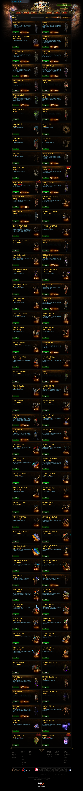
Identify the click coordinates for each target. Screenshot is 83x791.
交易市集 (57, 751)
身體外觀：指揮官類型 (19, 357)
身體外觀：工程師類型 (48, 488)
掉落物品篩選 (23, 762)
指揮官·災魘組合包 (47, 342)
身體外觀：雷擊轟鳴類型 (49, 458)
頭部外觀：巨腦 (17, 720)
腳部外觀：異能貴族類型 (20, 284)
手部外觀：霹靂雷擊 (48, 633)
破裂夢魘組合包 (47, 22)
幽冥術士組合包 (17, 211)
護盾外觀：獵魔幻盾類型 (20, 531)
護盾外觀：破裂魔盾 (18, 662)
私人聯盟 (65, 762)
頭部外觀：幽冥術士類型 (49, 211)
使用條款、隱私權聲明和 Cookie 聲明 (41, 779)
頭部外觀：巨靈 (17, 124)
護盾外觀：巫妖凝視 (18, 109)
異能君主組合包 (47, 255)
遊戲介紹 (23, 751)
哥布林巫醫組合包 (18, 51)
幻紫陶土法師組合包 (48, 182)
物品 (21, 761)
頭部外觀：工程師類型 (19, 502)
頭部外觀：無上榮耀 (48, 589)
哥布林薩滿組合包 (47, 37)
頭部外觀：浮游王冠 (48, 648)
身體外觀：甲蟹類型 (48, 313)
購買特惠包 (66, 752)
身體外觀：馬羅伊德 (48, 706)
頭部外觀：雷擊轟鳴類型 (20, 473)
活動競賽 (49, 751)
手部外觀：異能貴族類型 (49, 269)
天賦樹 (22, 756)
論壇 (30, 751)
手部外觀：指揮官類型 (48, 357)
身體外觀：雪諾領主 (48, 386)
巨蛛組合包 (45, 575)
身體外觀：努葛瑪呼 (48, 619)
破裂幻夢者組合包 (18, 22)
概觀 (21, 754)
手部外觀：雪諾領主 (18, 400)
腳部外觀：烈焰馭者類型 (49, 560)
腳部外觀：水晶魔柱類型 (49, 517)
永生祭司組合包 (17, 415)
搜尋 (47, 17)
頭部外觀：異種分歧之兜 (49, 691)
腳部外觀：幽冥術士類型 (20, 240)
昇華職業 (22, 759)
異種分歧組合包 (17, 706)
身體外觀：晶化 (17, 589)
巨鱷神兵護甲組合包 (48, 80)
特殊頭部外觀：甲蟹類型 (20, 313)
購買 (16, 32)
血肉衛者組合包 (47, 95)
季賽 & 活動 (49, 754)
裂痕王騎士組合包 (18, 80)
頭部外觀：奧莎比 (18, 604)
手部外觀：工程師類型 (48, 502)
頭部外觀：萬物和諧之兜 (49, 662)
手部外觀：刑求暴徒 (48, 604)
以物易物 (57, 754)
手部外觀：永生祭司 (18, 444)
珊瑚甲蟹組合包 (47, 284)
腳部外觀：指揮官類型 (19, 371)
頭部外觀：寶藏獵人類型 (49, 531)
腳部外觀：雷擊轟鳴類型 (20, 488)
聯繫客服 (19, 1)
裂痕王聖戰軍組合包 (48, 66)
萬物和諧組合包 (17, 677)
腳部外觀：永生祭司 (48, 444)
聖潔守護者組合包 (47, 153)
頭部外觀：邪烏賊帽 (18, 458)
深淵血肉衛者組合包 (18, 95)
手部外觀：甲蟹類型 (18, 328)
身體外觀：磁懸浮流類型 (49, 546)
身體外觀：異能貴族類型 (20, 269)
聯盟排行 (49, 752)
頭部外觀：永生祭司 (48, 415)
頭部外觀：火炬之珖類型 (20, 546)
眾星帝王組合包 (17, 182)
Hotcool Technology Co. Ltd (33, 777)
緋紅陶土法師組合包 (18, 197)
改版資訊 (14, 757)
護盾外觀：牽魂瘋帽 (48, 735)
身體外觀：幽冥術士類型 (20, 226)
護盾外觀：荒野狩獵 (18, 735)
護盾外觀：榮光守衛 (18, 167)
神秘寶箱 (65, 760)
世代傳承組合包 (17, 691)
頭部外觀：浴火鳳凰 (18, 648)
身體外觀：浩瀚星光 (18, 619)
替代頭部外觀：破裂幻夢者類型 (22, 37)
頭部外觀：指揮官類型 (19, 342)
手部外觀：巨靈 (47, 138)
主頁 (13, 751)
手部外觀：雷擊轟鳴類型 (49, 473)
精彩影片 (22, 752)
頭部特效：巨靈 (47, 124)
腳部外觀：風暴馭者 (18, 633)
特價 (64, 759)
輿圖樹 (22, 757)
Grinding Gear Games (42, 778)
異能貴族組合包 (47, 240)
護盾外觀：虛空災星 (48, 720)
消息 (13, 752)
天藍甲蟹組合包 (47, 298)
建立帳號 (15, 1)
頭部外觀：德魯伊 (18, 575)
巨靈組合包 (45, 109)
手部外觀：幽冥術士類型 (49, 226)
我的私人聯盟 (49, 756)
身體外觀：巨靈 (17, 138)
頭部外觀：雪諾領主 (18, 386)
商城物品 (65, 757)
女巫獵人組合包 (47, 51)
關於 (56, 755)
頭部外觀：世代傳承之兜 (49, 677)
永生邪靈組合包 (17, 429)
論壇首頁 (31, 752)
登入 (12, 1)
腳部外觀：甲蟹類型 (48, 328)
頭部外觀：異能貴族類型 (20, 255)
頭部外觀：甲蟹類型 (18, 298)
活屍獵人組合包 (17, 66)
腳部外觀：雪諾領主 (48, 400)
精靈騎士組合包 (47, 371)
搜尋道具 (57, 752)
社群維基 (22, 764)
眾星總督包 (45, 167)
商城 (13, 15)
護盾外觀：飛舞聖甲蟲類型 (50, 197)
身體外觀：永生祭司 (48, 429)
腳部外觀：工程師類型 (19, 517)
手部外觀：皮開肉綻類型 (20, 560)
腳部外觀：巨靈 (17, 153)
